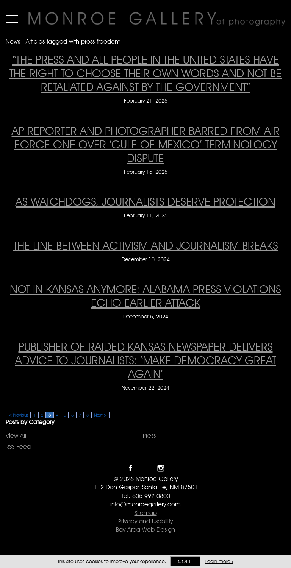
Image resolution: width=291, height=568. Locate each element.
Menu (12, 18)
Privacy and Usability (145, 521)
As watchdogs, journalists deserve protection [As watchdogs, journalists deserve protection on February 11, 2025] (145, 201)
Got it (185, 561)
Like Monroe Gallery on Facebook (130, 468)
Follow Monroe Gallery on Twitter (145, 468)
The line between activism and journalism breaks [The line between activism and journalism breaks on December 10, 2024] (145, 245)
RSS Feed (18, 446)
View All (16, 435)
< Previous (18, 415)
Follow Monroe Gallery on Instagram (160, 468)
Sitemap (146, 513)
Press (149, 435)
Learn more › (219, 561)
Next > (100, 415)
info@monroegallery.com (145, 504)
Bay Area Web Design (145, 529)
